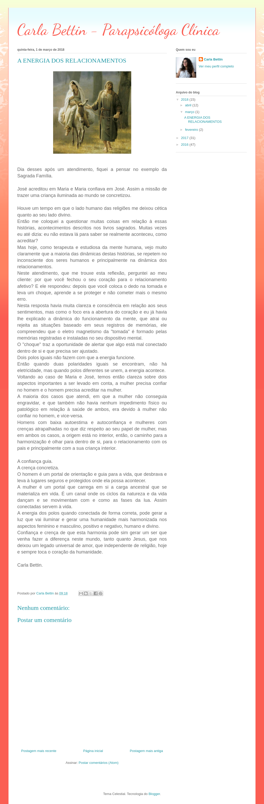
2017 (185, 138)
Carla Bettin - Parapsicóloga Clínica (118, 29)
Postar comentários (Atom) (99, 763)
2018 (185, 99)
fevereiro (192, 130)
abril (188, 105)
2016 (185, 144)
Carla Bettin (213, 59)
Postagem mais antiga (146, 751)
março (190, 112)
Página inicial (93, 751)
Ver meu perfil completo (216, 66)
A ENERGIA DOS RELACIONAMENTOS (203, 120)
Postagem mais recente (38, 751)
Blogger (154, 794)
